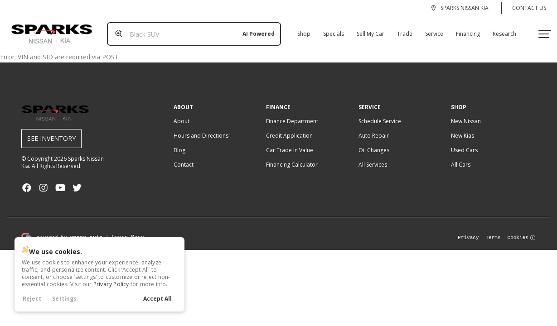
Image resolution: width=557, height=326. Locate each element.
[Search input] (190, 30)
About (181, 114)
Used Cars (464, 143)
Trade (401, 30)
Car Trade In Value (289, 143)
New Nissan (466, 114)
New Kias (462, 128)
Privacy (468, 229)
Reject (32, 298)
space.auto (86, 230)
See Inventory (51, 131)
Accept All (157, 298)
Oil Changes (373, 143)
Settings (64, 298)
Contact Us (529, 8)
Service (430, 30)
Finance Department (292, 114)
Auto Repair (373, 128)
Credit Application (289, 128)
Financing (464, 30)
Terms (493, 229)
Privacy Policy (111, 284)
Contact (184, 157)
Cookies (522, 229)
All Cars (460, 157)
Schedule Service (379, 114)
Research (501, 30)
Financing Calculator (292, 157)
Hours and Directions (201, 128)
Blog (179, 143)
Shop (300, 30)
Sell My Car (367, 30)
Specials (330, 30)
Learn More (127, 230)
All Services (372, 157)
